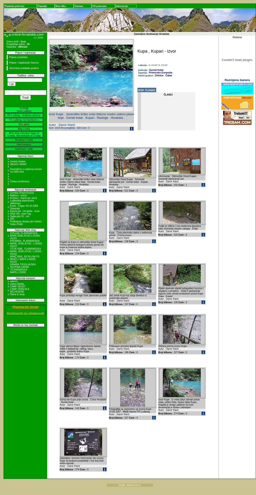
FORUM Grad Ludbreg (24, 109)
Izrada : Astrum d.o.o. (130, 485)
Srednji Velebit (17, 161)
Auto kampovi (24, 144)
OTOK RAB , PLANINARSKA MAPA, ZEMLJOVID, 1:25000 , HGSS (26, 251)
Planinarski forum (26, 307)
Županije (42, 6)
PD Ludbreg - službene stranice (24, 115)
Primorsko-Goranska (160, 72)
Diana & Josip (17, 294)
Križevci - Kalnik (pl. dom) (23, 198)
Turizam (78, 6)
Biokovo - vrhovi (18, 195)
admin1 (14, 281)
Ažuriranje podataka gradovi (24, 68)
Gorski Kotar (156, 70)
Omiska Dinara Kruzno (22, 193)
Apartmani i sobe (24, 149)
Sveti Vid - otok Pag (20, 213)
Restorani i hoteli (24, 140)
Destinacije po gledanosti (25, 313)
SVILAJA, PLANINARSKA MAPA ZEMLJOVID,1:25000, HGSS (25, 236)
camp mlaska (17, 284)
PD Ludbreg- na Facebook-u (24, 120)
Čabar (168, 75)
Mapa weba (24, 129)
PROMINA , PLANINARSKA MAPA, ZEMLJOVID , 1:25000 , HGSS (26, 244)
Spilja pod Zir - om (19, 216)
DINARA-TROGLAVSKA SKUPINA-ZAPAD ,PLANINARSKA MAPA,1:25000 (23, 268)
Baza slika (60, 6)
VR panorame (99, 6)
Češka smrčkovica (19, 181)
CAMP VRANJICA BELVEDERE (19, 290)
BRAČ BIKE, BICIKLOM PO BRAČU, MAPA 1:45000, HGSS (25, 259)
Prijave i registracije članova (24, 62)
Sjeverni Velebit (18, 164)
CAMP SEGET (18, 286)
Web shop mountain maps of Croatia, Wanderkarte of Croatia (24, 134)
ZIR (12, 219)
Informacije (122, 6)
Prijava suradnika (18, 57)
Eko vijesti (23, 124)
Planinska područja (14, 6)
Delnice (159, 75)
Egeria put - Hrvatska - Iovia (25, 211)
